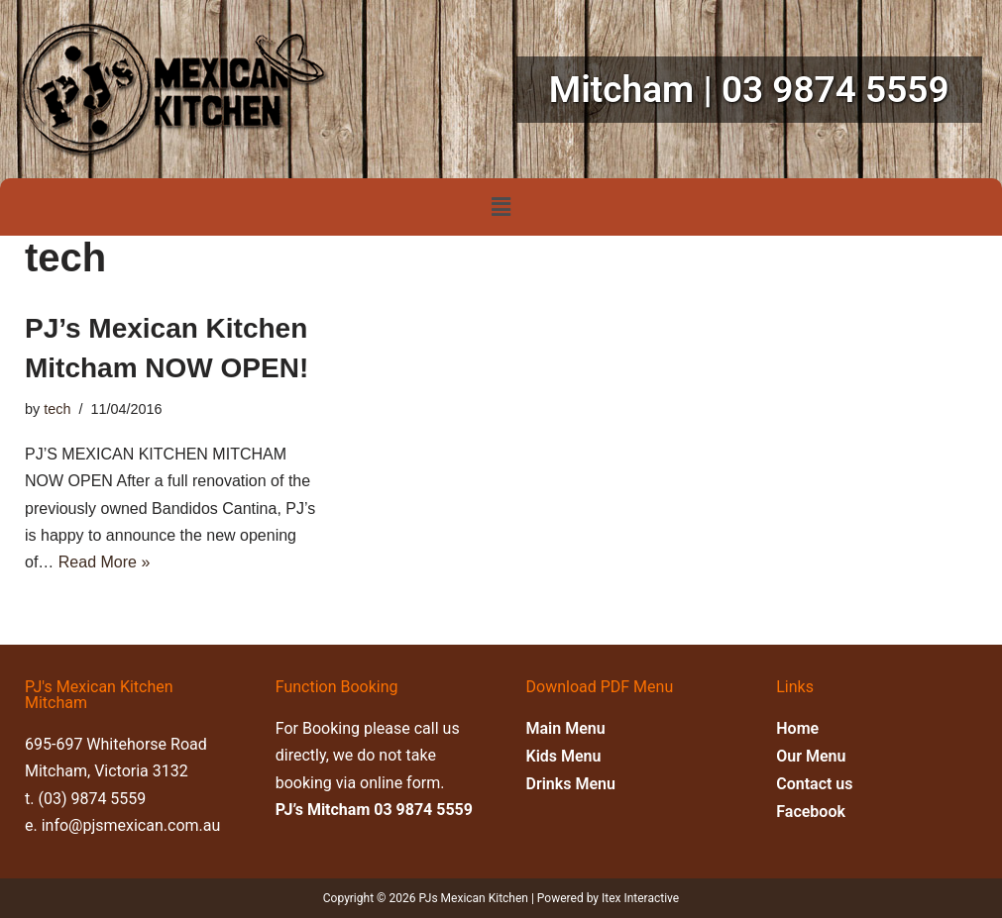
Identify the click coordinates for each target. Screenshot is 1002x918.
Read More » (104, 562)
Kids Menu (564, 756)
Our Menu (810, 756)
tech (57, 409)
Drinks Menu (570, 783)
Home (797, 728)
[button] (500, 207)
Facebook (810, 811)
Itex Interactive (640, 898)
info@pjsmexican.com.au (131, 825)
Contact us (814, 783)
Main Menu (566, 728)
